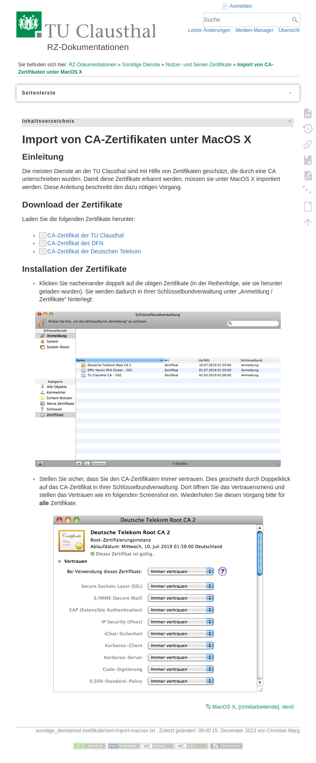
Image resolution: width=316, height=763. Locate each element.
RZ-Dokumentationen (92, 65)
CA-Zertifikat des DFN (75, 243)
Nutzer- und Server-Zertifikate (199, 65)
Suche (296, 20)
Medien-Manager (254, 30)
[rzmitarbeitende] (259, 707)
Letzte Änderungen (209, 30)
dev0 (288, 707)
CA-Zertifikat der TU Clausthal (85, 235)
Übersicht (289, 30)
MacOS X (223, 707)
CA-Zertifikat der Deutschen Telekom (94, 251)
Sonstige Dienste (141, 65)
